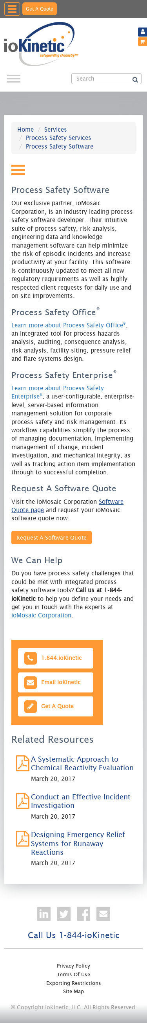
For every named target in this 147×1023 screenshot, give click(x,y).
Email (51, 682)
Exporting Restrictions (73, 983)
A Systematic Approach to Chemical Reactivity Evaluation (82, 763)
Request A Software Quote (51, 537)
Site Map (73, 991)
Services (55, 129)
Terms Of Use (73, 974)
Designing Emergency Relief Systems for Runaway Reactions (78, 843)
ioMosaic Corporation (41, 615)
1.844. (52, 658)
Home (25, 129)
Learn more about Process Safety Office (68, 325)
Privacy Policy (73, 966)
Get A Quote (39, 9)
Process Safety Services (58, 137)
